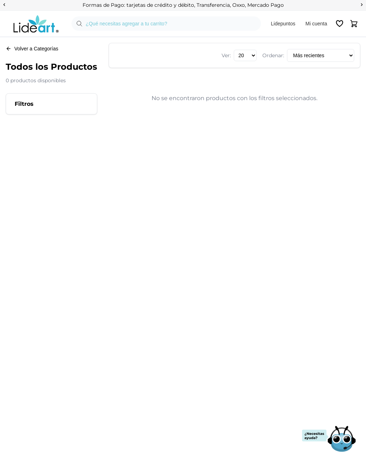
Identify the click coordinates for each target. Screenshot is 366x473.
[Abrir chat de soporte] (328, 439)
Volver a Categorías (32, 48)
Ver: (226, 55)
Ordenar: (273, 55)
